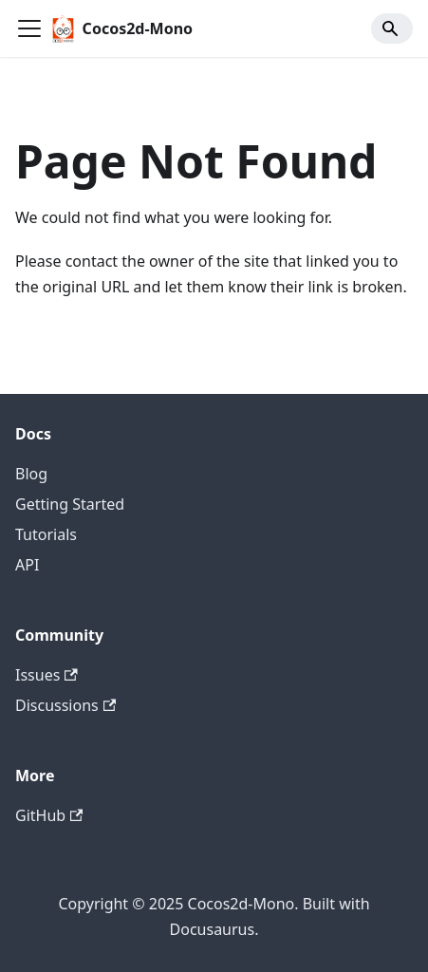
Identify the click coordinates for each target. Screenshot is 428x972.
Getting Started (69, 504)
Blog (31, 473)
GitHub (49, 815)
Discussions (65, 705)
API (27, 564)
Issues (46, 674)
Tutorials (46, 534)
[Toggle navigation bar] (29, 28)
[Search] (392, 28)
